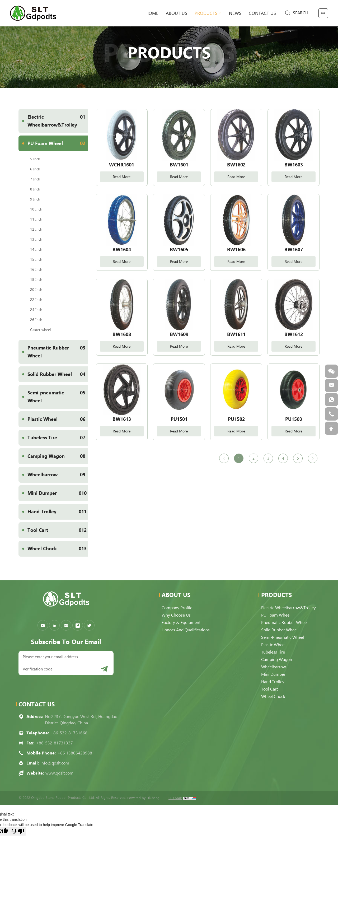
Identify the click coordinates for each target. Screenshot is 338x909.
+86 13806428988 (74, 753)
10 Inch (36, 209)
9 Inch (35, 199)
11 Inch (36, 219)
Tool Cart (57, 530)
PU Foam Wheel (57, 143)
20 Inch (36, 289)
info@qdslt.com (54, 763)
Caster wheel (40, 330)
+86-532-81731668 (68, 732)
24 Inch (36, 309)
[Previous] (224, 458)
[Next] (312, 458)
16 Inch (36, 269)
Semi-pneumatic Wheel (57, 394)
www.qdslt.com (59, 773)
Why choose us (176, 615)
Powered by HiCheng (143, 798)
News (235, 13)
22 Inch (36, 299)
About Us (176, 13)
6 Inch (35, 169)
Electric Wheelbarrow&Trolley (57, 118)
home (151, 13)
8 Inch (35, 189)
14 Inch (36, 249)
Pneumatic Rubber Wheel (57, 349)
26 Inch (36, 320)
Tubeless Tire (57, 438)
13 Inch (36, 239)
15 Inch (36, 259)
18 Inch (36, 279)
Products (206, 13)
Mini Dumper (57, 493)
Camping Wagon (57, 456)
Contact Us (262, 13)
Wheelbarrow (57, 475)
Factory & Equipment (181, 622)
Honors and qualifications (186, 629)
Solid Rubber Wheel (57, 374)
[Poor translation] (18, 831)
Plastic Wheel (57, 419)
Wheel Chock (57, 549)
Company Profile (177, 607)
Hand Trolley (57, 512)
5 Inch (35, 159)
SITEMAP (175, 798)
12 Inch (36, 229)
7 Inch (35, 179)
